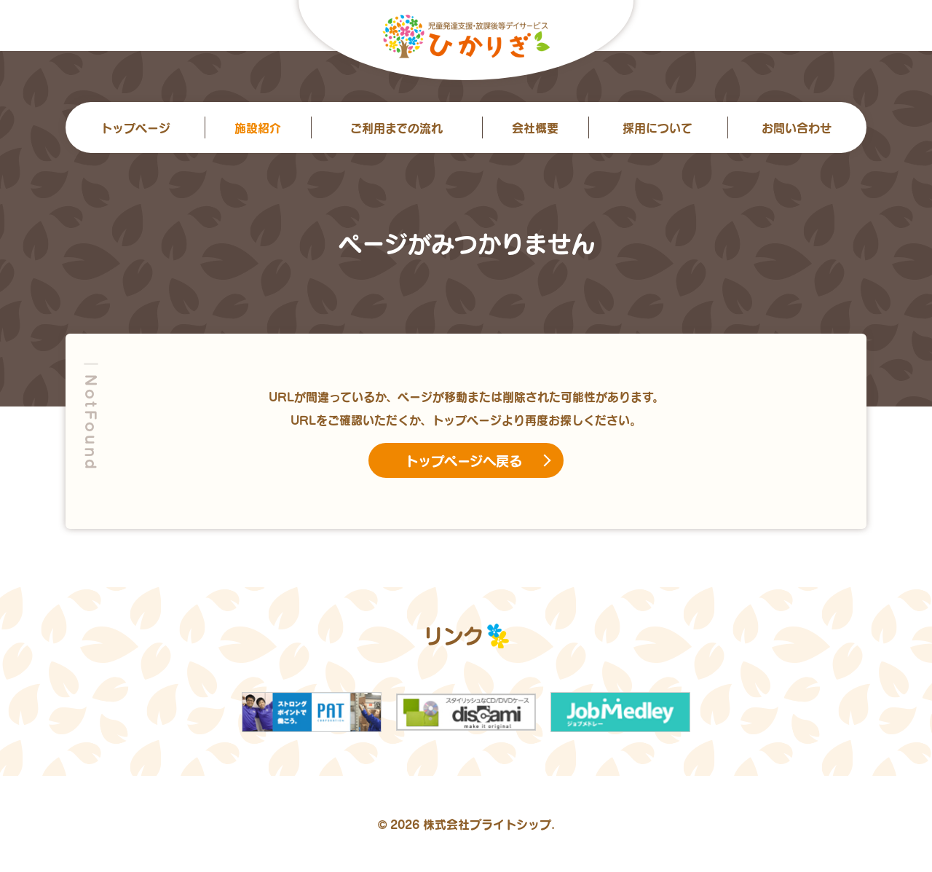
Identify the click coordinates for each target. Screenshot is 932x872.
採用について (657, 127)
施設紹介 (257, 127)
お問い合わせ (797, 127)
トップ (135, 127)
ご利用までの (396, 127)
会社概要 (535, 127)
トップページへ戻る (463, 460)
